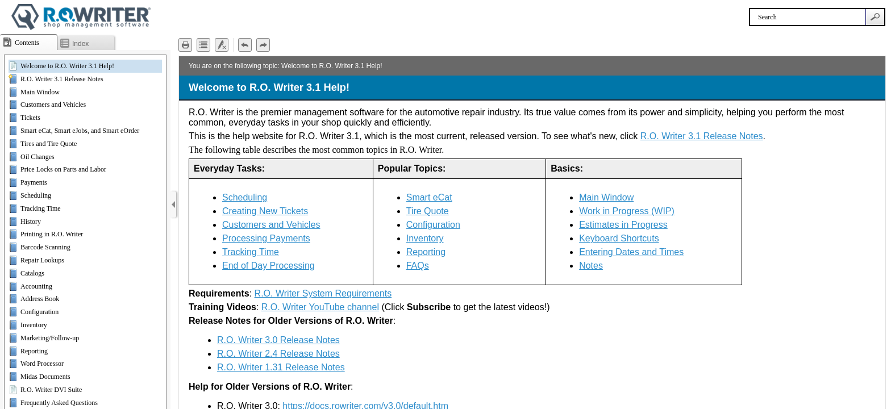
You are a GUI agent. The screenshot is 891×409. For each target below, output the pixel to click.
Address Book (39, 299)
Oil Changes (37, 157)
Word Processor (42, 364)
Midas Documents (45, 377)
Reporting (34, 351)
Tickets (30, 118)
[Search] (807, 17)
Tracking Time (40, 208)
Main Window (40, 92)
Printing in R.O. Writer (51, 234)
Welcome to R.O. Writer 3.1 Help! (67, 66)
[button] (875, 17)
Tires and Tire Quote (48, 144)
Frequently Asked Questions (59, 403)
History (30, 222)
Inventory (33, 325)
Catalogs (32, 273)
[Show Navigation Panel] (173, 204)
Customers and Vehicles (53, 104)
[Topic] (532, 232)
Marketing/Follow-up (49, 338)
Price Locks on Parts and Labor (63, 169)
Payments (33, 182)
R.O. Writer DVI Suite (51, 390)
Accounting (36, 286)
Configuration (39, 312)
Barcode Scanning (45, 247)
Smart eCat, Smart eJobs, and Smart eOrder (79, 131)
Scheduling (35, 195)
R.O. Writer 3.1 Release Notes (61, 79)
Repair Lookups (42, 260)
